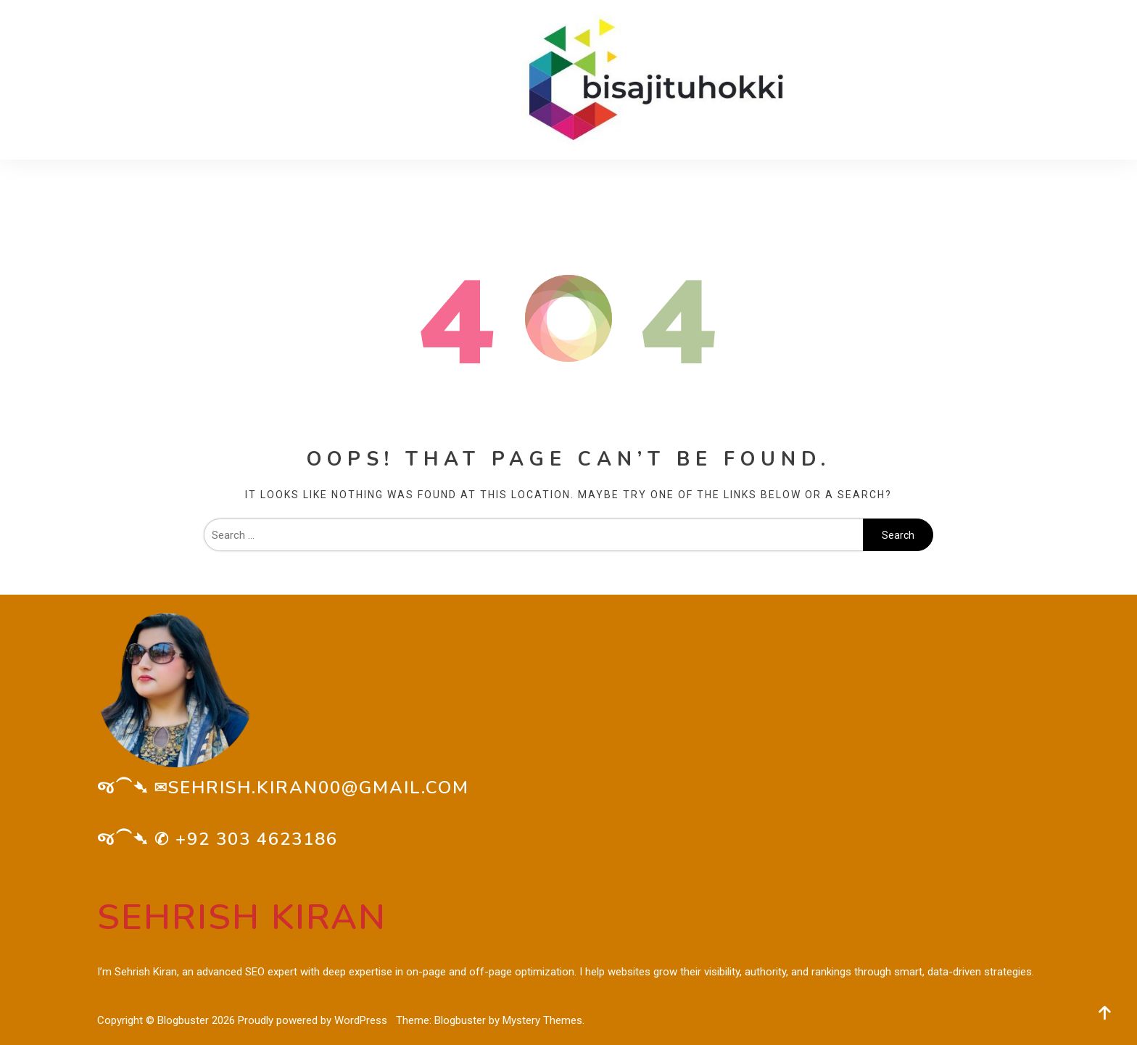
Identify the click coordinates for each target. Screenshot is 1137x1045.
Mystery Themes (542, 1020)
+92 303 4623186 (256, 839)
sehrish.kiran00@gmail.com (318, 787)
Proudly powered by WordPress (314, 1020)
